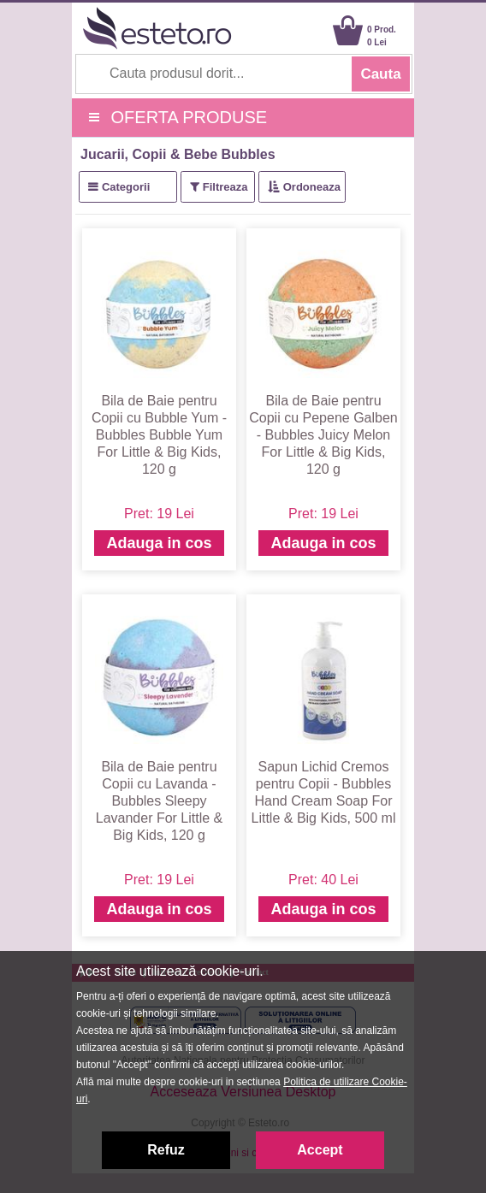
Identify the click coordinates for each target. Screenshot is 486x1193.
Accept (319, 1150)
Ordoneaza (312, 186)
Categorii (126, 186)
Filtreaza (225, 186)
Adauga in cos (158, 543)
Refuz (166, 1150)
